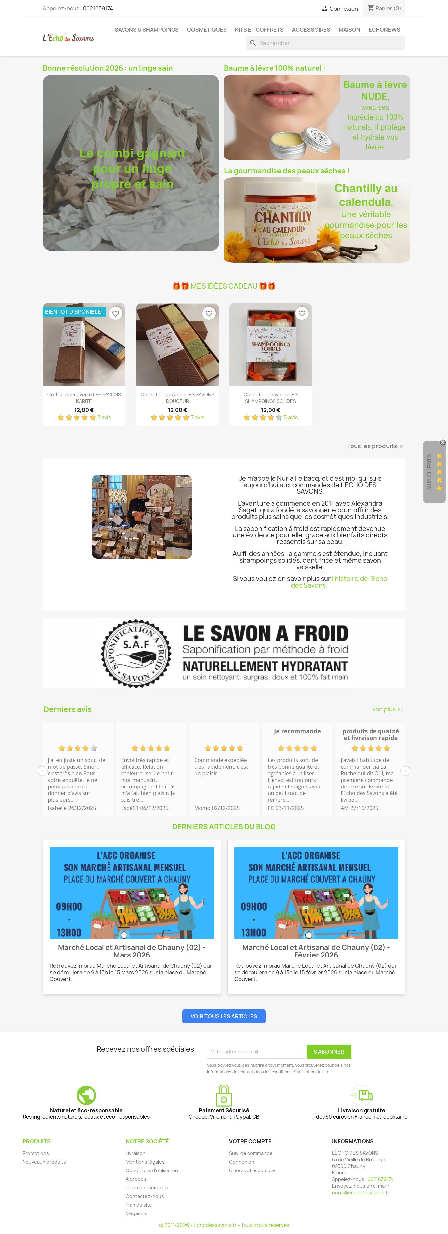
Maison (349, 29)
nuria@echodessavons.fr (360, 1192)
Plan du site (139, 1205)
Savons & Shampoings (147, 29)
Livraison (136, 1153)
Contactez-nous (145, 1196)
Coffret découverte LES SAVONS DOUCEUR (177, 397)
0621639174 (98, 8)
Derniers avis (68, 709)
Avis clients (429, 472)
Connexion (241, 1162)
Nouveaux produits (44, 1162)
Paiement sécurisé (147, 1187)
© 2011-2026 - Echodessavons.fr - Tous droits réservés (224, 1225)
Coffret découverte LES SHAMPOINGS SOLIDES (271, 397)
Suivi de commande (251, 1153)
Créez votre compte (252, 1170)
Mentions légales (145, 1162)
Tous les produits (376, 446)
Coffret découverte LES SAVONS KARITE (84, 397)
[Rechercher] (325, 43)
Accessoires (311, 29)
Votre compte (250, 1141)
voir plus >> (388, 709)
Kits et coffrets (259, 29)
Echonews (384, 29)
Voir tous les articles (224, 1016)
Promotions (36, 1153)
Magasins (136, 1213)
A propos (136, 1179)
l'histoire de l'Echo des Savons (339, 582)
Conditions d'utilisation (152, 1170)
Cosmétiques (207, 29)
